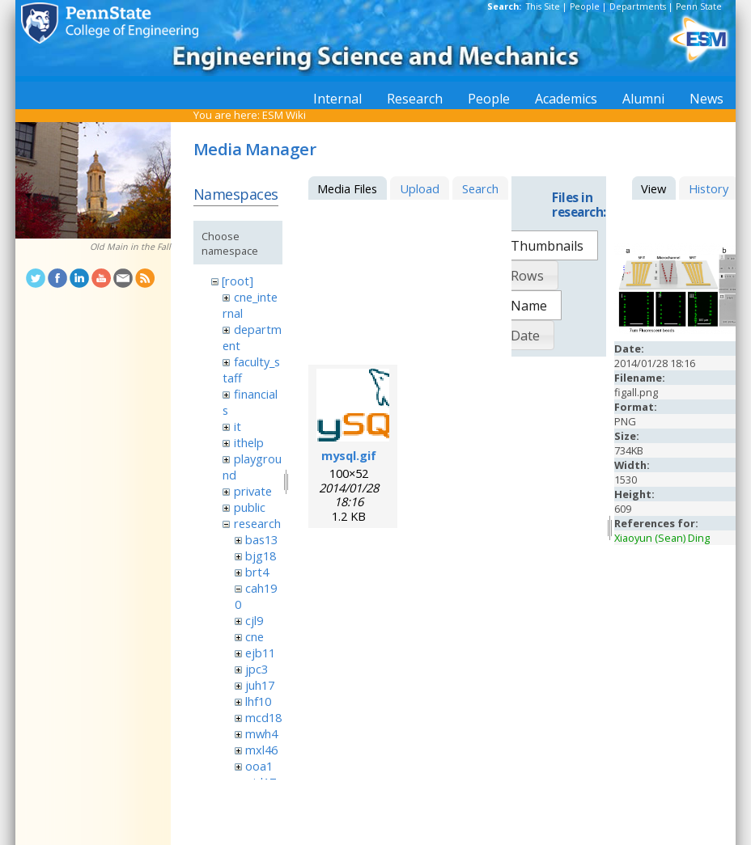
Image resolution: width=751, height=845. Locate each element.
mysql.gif (348, 455)
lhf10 (258, 701)
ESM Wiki (284, 115)
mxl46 (261, 749)
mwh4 (261, 733)
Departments (637, 6)
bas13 (261, 539)
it (237, 426)
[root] (237, 281)
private (253, 491)
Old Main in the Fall (130, 246)
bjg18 (260, 555)
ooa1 (259, 766)
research (257, 523)
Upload (419, 188)
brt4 (257, 572)
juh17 (259, 685)
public (249, 507)
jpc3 (256, 669)
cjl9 (254, 620)
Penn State (699, 6)
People (585, 6)
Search (480, 188)
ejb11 (260, 652)
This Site (543, 6)
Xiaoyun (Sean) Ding (662, 537)
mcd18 (263, 717)
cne (254, 636)
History (708, 188)
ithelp (249, 442)
